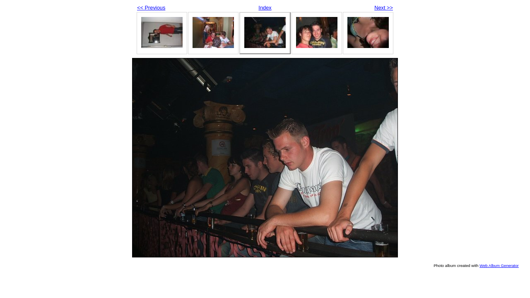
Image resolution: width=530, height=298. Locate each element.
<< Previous (151, 8)
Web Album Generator (499, 265)
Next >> (383, 8)
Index (264, 8)
